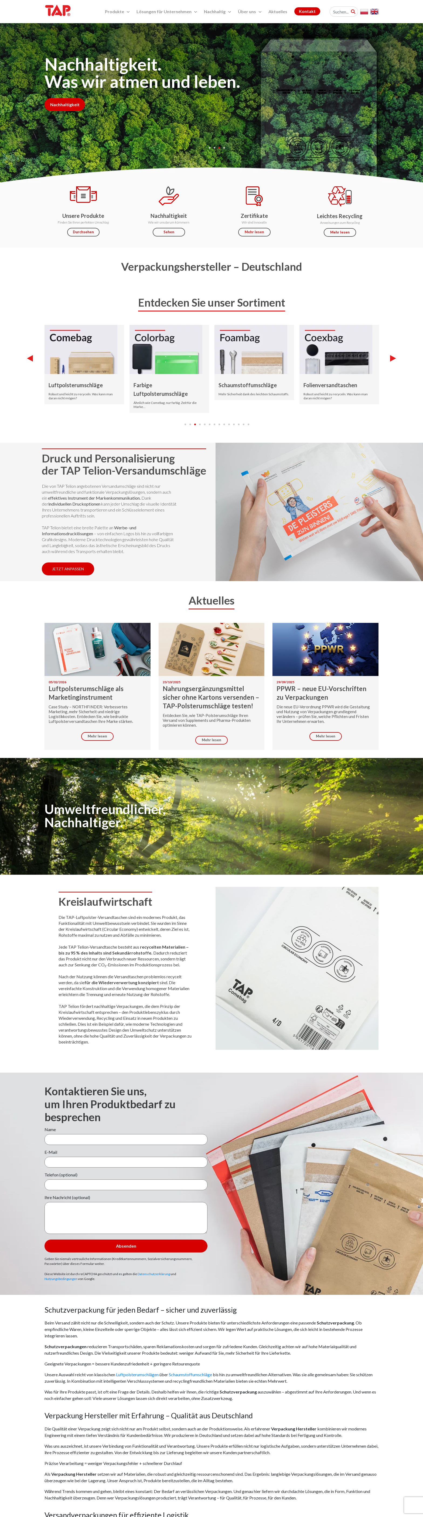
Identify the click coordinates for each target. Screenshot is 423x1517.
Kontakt (307, 11)
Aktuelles (277, 11)
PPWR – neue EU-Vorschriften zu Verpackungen (321, 693)
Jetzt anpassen (68, 569)
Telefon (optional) (61, 1174)
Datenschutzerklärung (154, 1274)
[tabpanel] (211, 106)
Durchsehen (83, 232)
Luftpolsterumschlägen (137, 1374)
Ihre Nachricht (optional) (67, 1197)
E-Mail (51, 1152)
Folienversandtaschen (330, 385)
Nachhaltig (217, 11)
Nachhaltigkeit (65, 104)
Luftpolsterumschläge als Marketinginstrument (86, 693)
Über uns (249, 11)
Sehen (168, 232)
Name (50, 1129)
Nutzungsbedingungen (61, 1279)
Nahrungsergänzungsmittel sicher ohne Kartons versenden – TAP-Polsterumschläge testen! (211, 697)
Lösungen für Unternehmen (167, 11)
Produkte (117, 11)
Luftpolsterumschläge (76, 385)
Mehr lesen (254, 232)
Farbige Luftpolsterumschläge (161, 389)
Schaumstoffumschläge (248, 385)
